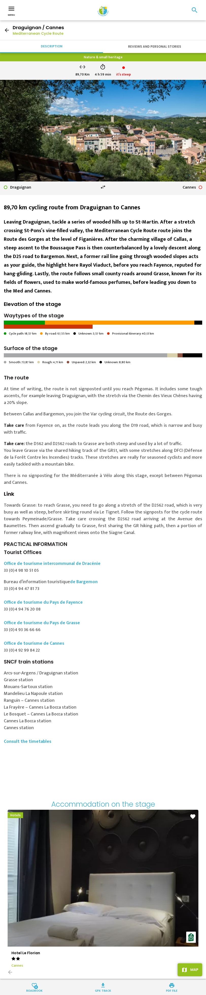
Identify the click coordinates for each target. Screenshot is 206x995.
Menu (11, 10)
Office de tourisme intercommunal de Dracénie (52, 563)
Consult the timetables (27, 741)
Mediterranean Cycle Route (38, 33)
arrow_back (7, 30)
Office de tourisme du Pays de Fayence (43, 602)
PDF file (171, 990)
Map (194, 969)
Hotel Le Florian (25, 952)
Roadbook (34, 990)
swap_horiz (103, 187)
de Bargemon (84, 582)
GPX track (103, 990)
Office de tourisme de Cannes (34, 643)
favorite (193, 817)
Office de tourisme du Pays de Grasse (42, 623)
